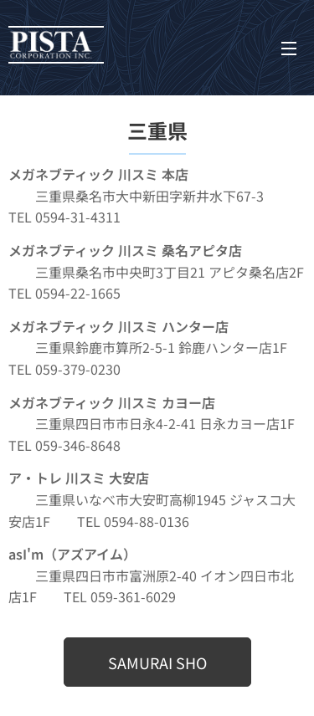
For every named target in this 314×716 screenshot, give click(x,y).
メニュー (288, 48)
